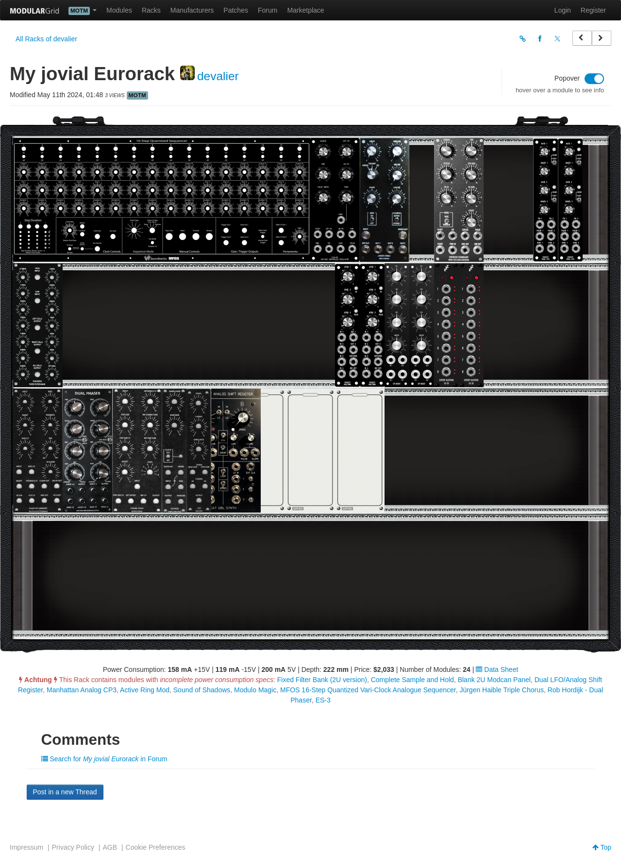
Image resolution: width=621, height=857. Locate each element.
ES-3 (323, 700)
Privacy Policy (73, 847)
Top (601, 847)
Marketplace (305, 10)
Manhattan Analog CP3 (82, 690)
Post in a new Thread (65, 792)
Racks (151, 10)
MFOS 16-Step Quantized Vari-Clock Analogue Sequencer (368, 690)
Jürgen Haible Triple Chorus (501, 690)
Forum (267, 10)
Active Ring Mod (144, 690)
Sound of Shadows (202, 690)
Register (593, 10)
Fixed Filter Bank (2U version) (322, 680)
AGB (109, 847)
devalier (218, 76)
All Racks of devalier (46, 39)
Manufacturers (192, 10)
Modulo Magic (255, 690)
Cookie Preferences (155, 847)
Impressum (26, 847)
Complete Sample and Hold (412, 680)
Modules (119, 10)
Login (562, 10)
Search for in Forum (104, 759)
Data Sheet (497, 669)
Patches (235, 10)
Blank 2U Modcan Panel (494, 680)
